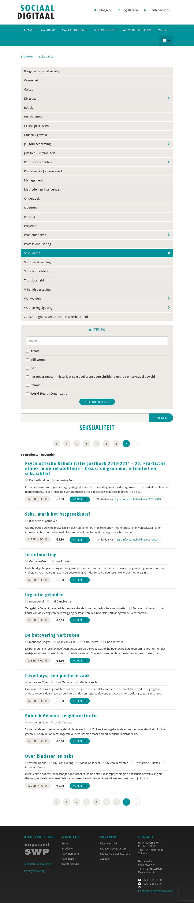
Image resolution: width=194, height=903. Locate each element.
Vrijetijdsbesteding (37, 289)
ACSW (32, 351)
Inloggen (102, 10)
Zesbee (104, 858)
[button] (166, 40)
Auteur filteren (97, 401)
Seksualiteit (47, 56)
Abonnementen (137, 30)
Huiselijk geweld (35, 135)
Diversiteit (31, 98)
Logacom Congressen (113, 848)
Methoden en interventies (42, 189)
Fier (31, 368)
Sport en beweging (37, 262)
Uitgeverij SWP (108, 843)
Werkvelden (32, 298)
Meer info (38, 498)
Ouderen (30, 207)
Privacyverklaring (34, 870)
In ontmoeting (41, 554)
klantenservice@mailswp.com (155, 890)
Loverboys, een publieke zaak (57, 675)
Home (29, 30)
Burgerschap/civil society (41, 71)
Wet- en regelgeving (38, 307)
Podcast (29, 216)
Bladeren (27, 56)
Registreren (127, 10)
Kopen (80, 499)
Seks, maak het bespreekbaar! (58, 514)
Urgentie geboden (44, 594)
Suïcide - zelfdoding (38, 271)
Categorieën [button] (75, 30)
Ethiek (28, 107)
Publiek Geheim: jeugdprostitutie (61, 715)
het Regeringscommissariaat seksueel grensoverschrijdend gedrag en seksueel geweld (90, 376)
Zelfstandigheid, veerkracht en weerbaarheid (56, 316)
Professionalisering (37, 244)
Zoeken (161, 417)
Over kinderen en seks (49, 755)
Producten (68, 848)
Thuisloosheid (34, 280)
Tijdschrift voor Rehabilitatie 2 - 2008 (136, 539)
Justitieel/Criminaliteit (39, 153)
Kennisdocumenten (38, 162)
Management (33, 180)
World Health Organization (47, 393)
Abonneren (68, 858)
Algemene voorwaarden (38, 863)
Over (162, 30)
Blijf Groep (36, 359)
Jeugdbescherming (37, 144)
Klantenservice (157, 10)
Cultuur (29, 89)
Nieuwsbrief (105, 30)
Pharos (33, 385)
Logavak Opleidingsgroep (115, 853)
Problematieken (35, 235)
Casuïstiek (31, 80)
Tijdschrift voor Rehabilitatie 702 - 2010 (138, 499)
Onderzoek (32, 198)
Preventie (30, 226)
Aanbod (48, 30)
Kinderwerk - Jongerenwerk (43, 171)
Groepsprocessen (36, 126)
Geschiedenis (33, 116)
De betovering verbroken (52, 635)
